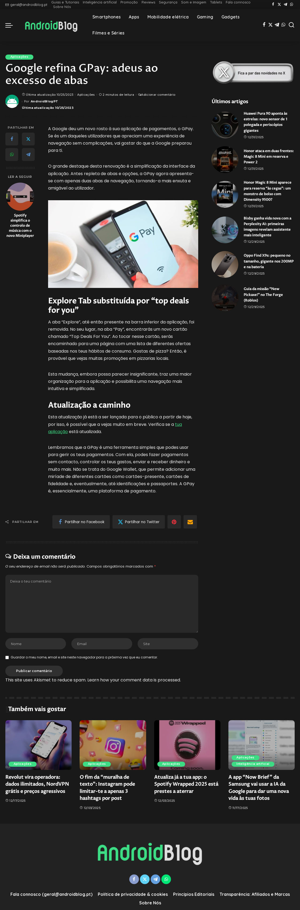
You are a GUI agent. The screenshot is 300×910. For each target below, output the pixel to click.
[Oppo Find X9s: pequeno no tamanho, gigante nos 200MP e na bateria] (225, 269)
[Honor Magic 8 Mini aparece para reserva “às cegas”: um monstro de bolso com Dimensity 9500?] (225, 196)
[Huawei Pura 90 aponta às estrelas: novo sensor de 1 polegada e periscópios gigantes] (225, 125)
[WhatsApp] (292, 4)
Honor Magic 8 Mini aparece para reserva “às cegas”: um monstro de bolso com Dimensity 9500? (266, 193)
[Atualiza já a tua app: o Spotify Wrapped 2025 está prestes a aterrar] (187, 746)
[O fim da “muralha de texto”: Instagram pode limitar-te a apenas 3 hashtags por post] (113, 746)
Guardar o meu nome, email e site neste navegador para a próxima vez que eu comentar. (84, 658)
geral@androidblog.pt (26, 4)
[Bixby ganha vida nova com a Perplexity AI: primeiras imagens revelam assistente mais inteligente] (225, 235)
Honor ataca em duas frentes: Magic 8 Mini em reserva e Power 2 (266, 156)
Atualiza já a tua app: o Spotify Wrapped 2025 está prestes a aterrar (186, 785)
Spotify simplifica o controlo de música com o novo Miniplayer (20, 225)
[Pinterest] (174, 522)
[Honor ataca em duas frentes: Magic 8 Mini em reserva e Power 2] (225, 159)
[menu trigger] (11, 25)
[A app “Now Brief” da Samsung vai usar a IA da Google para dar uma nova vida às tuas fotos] (261, 746)
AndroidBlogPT (44, 101)
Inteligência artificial (253, 765)
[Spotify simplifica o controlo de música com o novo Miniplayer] (20, 197)
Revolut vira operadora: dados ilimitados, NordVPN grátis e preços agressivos (37, 785)
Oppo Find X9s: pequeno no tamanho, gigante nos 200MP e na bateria (267, 266)
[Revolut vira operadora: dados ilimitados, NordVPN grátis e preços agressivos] (38, 746)
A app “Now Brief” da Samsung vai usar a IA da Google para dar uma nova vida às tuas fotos (258, 789)
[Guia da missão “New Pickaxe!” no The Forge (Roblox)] (225, 303)
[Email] (190, 522)
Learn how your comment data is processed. (134, 681)
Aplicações (20, 57)
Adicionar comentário (156, 95)
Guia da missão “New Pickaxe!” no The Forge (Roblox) (265, 300)
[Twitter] (279, 4)
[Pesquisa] (291, 25)
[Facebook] (273, 4)
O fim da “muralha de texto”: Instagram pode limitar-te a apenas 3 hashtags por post (107, 789)
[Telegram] (285, 4)
